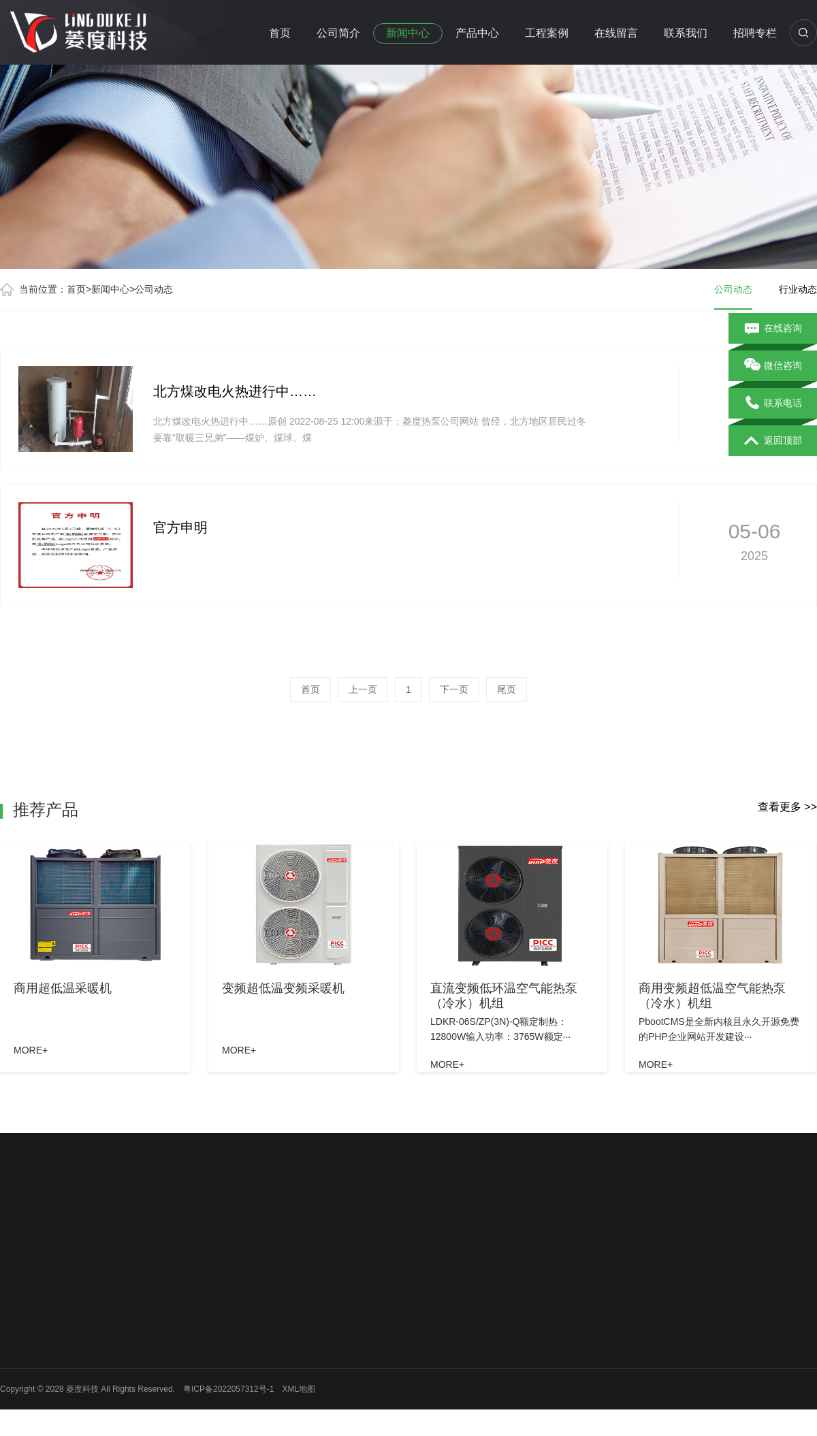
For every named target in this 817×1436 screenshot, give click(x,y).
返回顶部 (773, 441)
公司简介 (338, 33)
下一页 (454, 689)
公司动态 (154, 289)
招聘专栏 (755, 33)
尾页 (506, 689)
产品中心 (477, 33)
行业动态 (798, 289)
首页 (280, 33)
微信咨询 (773, 366)
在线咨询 (773, 329)
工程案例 (546, 33)
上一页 (363, 689)
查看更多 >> (787, 807)
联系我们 (685, 33)
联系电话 (773, 403)
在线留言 (616, 33)
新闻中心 (408, 33)
